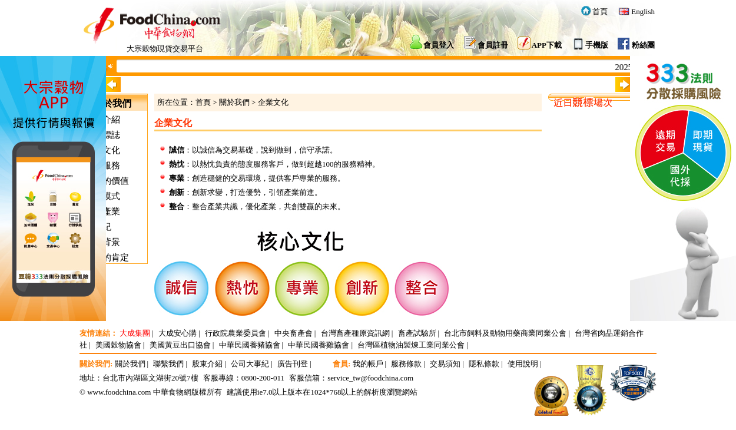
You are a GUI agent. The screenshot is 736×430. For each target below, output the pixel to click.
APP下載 (547, 45)
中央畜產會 (293, 333)
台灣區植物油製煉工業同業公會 (411, 344)
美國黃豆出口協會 (180, 344)
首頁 (600, 11)
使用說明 (523, 363)
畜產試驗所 (417, 333)
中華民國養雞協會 (318, 344)
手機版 (596, 45)
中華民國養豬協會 (249, 344)
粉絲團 (643, 45)
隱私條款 (484, 363)
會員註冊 (493, 45)
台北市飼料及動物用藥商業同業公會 (505, 333)
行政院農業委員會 (235, 333)
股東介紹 (207, 363)
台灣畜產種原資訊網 (355, 333)
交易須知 (445, 363)
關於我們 (234, 102)
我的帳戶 (368, 363)
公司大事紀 (250, 363)
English (643, 11)
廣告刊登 (292, 363)
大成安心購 (177, 333)
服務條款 (406, 363)
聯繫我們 (168, 363)
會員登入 (438, 45)
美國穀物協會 (118, 344)
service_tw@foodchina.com (370, 377)
